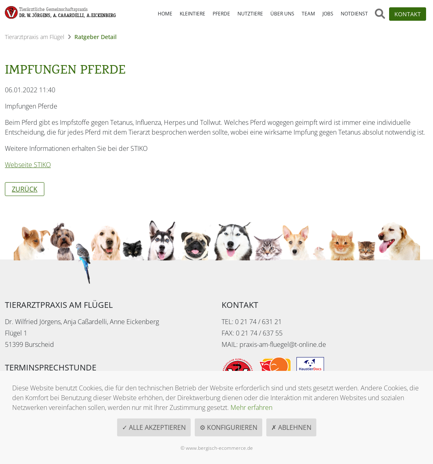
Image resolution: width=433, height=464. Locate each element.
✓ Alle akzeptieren (154, 427)
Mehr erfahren (251, 407)
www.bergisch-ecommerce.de (219, 447)
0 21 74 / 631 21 (258, 321)
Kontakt (407, 14)
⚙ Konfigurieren (228, 427)
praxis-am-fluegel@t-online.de (282, 344)
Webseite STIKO (28, 164)
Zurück (24, 189)
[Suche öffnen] (380, 14)
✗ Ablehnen (291, 427)
